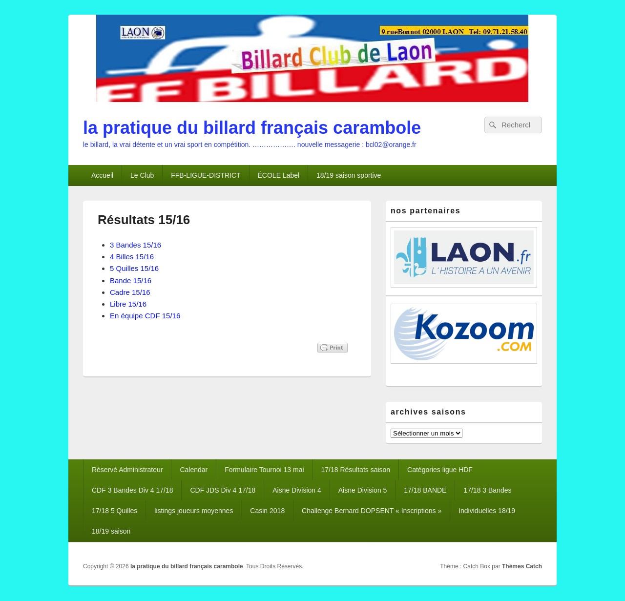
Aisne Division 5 (362, 490)
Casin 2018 (267, 511)
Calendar (194, 470)
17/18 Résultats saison (356, 470)
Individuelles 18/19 (486, 511)
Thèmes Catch (522, 566)
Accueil (102, 175)
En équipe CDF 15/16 (145, 315)
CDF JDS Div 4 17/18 (222, 490)
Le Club (142, 175)
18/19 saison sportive (348, 175)
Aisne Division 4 (296, 490)
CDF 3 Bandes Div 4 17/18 (132, 490)
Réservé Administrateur (127, 470)
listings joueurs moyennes (193, 511)
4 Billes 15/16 (132, 256)
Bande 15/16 (130, 280)
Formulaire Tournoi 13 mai (264, 470)
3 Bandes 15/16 (135, 245)
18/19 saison (111, 531)
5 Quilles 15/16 (134, 268)
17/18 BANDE (425, 490)
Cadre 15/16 (130, 292)
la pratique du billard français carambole (252, 128)
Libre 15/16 (128, 304)
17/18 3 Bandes (487, 490)
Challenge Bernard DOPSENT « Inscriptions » (371, 511)
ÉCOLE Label (279, 175)
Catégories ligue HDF (440, 470)
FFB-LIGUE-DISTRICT (205, 175)
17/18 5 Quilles (114, 511)
